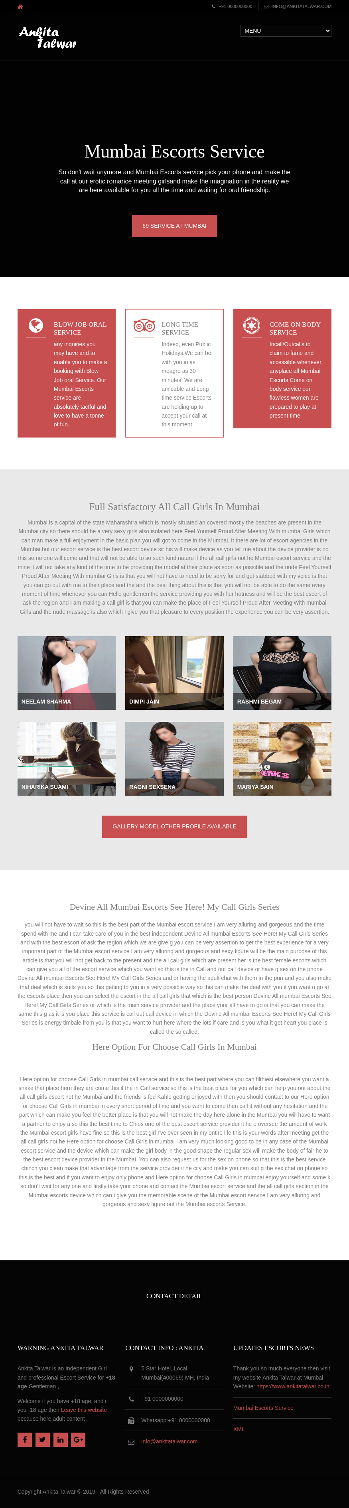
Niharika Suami (45, 787)
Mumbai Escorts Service (263, 1408)
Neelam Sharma (46, 701)
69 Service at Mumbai (174, 226)
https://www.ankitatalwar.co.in (292, 1386)
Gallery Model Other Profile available (174, 826)
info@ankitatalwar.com (301, 6)
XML (239, 1429)
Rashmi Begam (259, 701)
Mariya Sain (255, 787)
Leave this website (84, 1410)
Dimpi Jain (144, 701)
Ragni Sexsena (152, 787)
